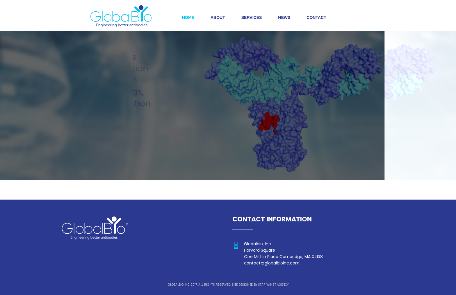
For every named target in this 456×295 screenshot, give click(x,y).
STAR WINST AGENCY (273, 284)
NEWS (284, 17)
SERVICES (251, 17)
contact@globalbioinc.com (272, 263)
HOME (188, 17)
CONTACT (316, 17)
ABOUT (218, 17)
